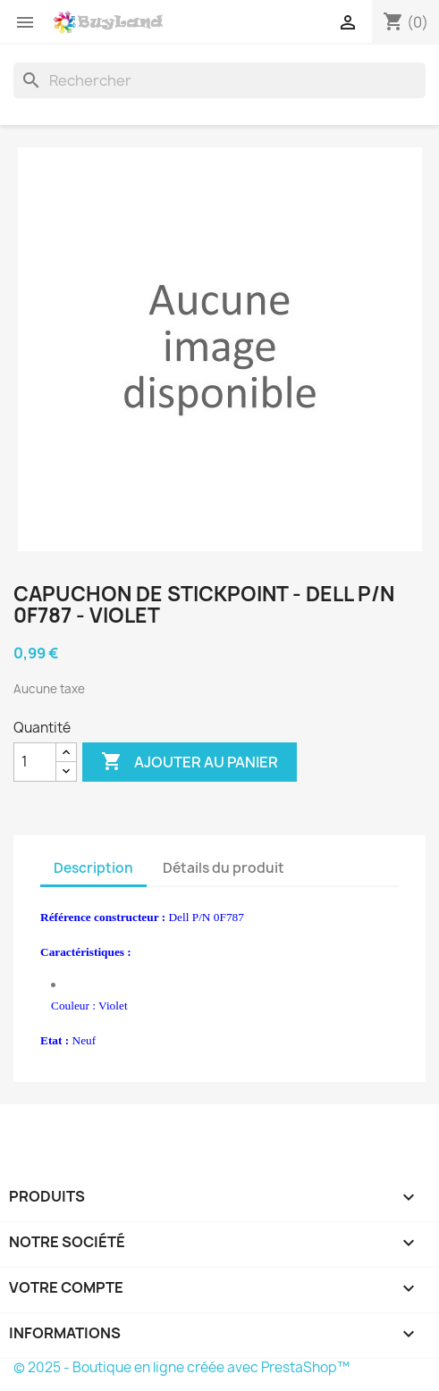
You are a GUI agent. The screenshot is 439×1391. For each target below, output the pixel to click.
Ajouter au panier (189, 762)
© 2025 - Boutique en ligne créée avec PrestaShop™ (181, 1367)
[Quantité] (34, 762)
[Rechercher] (219, 80)
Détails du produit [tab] (223, 868)
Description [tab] (93, 868)
